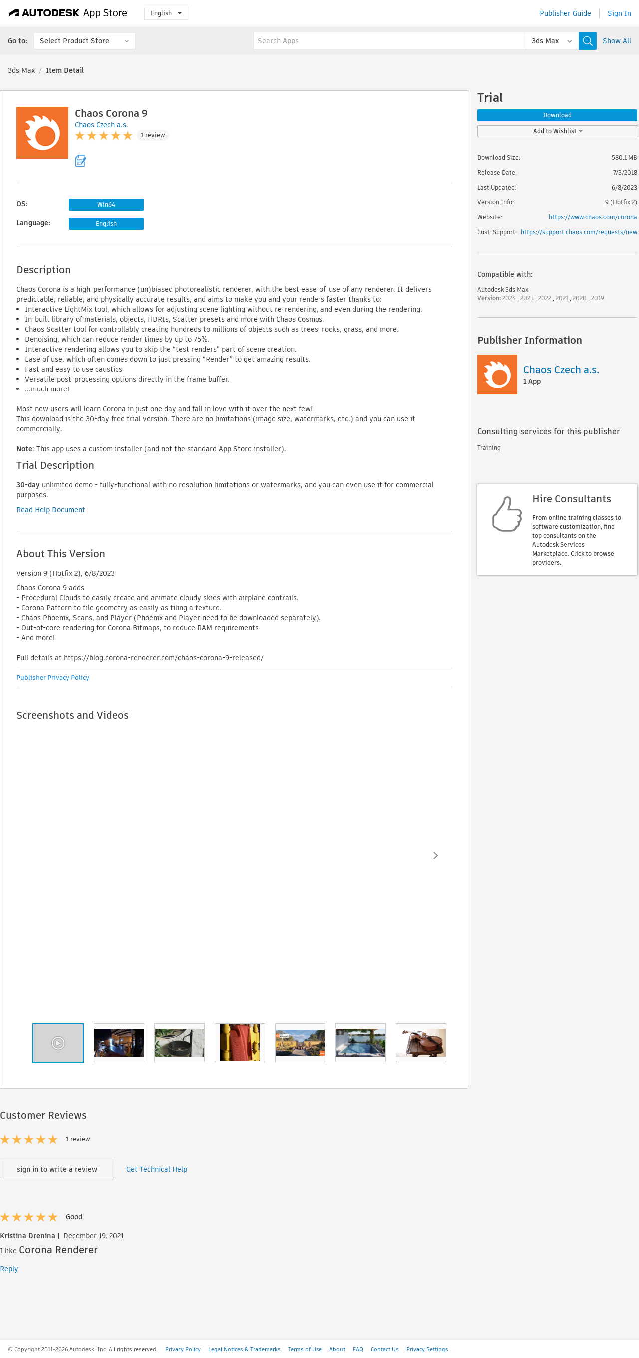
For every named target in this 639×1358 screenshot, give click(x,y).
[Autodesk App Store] (68, 13)
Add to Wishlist (558, 131)
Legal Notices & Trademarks (244, 1349)
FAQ (358, 1349)
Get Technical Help (156, 1169)
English (166, 13)
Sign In (619, 13)
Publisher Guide (565, 13)
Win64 (106, 204)
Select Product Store (74, 41)
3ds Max (21, 70)
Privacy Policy (183, 1349)
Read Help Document (50, 510)
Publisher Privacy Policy (52, 677)
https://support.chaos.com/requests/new (579, 232)
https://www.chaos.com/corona (593, 217)
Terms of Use (305, 1349)
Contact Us (385, 1349)
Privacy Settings (427, 1349)
